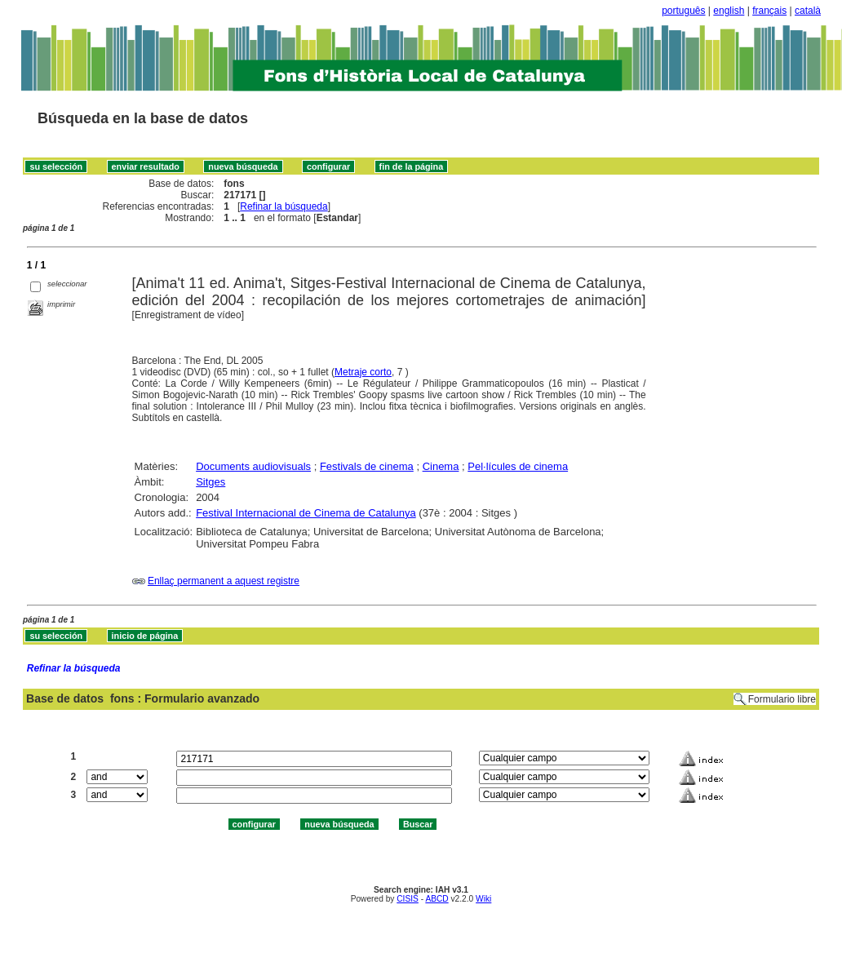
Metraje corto (363, 372)
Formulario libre (782, 699)
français (769, 10)
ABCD (436, 898)
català (808, 10)
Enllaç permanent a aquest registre (223, 581)
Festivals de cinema (367, 466)
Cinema (441, 466)
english (728, 10)
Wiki (483, 898)
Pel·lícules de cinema (518, 466)
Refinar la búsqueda (283, 206)
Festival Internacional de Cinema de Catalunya (306, 513)
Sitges (210, 482)
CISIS (408, 898)
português (683, 10)
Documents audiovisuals (253, 466)
